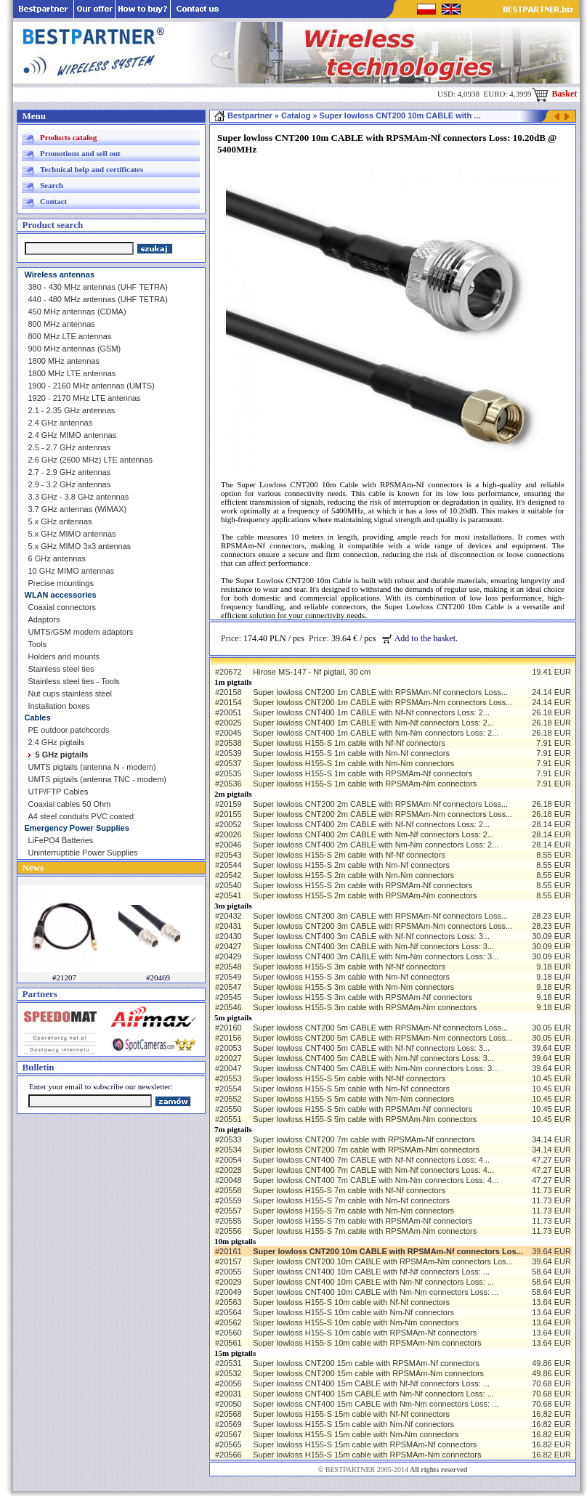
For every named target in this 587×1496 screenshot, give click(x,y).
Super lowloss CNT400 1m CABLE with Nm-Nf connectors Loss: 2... (373, 722)
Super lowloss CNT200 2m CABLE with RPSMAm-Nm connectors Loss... (382, 814)
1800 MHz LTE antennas (72, 373)
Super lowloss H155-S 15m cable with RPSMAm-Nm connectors (367, 1454)
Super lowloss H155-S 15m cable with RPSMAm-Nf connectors (365, 1444)
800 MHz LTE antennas (70, 336)
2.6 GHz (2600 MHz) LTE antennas (90, 459)
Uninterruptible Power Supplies (83, 852)
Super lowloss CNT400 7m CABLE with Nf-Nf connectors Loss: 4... (371, 1159)
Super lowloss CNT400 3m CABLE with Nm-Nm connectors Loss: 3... (375, 956)
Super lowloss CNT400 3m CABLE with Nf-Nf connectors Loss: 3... (371, 936)
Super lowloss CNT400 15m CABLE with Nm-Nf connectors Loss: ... (373, 1393)
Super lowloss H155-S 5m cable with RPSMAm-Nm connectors (365, 1119)
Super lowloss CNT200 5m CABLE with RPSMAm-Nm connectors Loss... (382, 1037)
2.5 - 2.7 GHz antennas (69, 447)
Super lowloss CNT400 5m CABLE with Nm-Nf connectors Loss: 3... (373, 1058)
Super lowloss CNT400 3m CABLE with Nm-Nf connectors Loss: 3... (373, 946)
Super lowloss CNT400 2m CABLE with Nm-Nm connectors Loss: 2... (375, 844)
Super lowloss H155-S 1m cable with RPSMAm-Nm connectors (365, 783)
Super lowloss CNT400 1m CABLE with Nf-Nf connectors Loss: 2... (371, 712)
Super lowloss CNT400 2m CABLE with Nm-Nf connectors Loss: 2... (373, 834)
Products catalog (68, 137)
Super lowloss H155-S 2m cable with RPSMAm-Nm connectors (365, 895)
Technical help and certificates (91, 169)
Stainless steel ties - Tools (74, 681)
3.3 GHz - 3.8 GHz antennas (78, 496)
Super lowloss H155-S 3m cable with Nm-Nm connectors (353, 987)
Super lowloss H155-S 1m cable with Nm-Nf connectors (351, 753)
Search (51, 185)
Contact (53, 201)
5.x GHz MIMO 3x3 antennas (79, 546)
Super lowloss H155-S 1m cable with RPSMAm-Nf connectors (362, 773)
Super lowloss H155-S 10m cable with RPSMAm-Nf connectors (365, 1332)
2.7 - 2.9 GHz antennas (69, 472)
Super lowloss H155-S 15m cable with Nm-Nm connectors (355, 1434)
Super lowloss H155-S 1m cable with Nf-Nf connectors (349, 743)
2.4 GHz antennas (60, 422)
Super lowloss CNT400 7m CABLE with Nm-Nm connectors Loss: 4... (375, 1180)
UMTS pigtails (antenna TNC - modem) (97, 779)
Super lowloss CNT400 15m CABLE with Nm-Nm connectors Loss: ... (375, 1403)
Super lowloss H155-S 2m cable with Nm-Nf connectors (351, 865)
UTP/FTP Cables (58, 791)
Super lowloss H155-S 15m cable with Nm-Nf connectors (353, 1424)
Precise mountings (61, 583)
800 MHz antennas (61, 324)
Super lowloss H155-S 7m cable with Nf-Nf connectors (349, 1190)
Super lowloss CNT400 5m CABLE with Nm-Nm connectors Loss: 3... (375, 1068)
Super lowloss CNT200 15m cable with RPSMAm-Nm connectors (368, 1373)
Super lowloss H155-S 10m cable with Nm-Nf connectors (353, 1312)
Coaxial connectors (62, 607)
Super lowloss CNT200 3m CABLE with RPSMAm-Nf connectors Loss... (380, 915)
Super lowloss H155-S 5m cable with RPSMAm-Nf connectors (362, 1109)
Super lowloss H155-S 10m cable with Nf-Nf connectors (351, 1302)
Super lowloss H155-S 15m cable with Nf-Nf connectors (351, 1414)
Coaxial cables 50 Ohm (69, 804)
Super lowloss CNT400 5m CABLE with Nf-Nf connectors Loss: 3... (371, 1048)
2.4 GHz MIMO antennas (72, 435)
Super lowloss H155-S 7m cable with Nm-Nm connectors (353, 1210)
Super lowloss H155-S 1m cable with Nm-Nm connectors (353, 763)
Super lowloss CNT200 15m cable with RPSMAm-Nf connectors (366, 1363)
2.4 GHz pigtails (56, 742)
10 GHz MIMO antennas (71, 570)
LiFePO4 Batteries (61, 840)
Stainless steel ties (61, 668)
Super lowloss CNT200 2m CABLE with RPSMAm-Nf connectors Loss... (380, 804)
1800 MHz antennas (64, 361)
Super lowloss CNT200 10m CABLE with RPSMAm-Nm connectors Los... (383, 1261)
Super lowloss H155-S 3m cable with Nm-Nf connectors (351, 976)
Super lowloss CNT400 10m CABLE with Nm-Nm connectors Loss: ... (375, 1292)
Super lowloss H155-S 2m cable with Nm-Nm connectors (353, 875)
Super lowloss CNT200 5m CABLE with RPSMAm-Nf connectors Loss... (380, 1027)
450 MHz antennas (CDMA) (77, 311)
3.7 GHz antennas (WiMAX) (77, 509)
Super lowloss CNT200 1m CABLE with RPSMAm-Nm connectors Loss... (382, 702)
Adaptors (44, 619)
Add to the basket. (420, 638)
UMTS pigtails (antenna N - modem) (92, 767)
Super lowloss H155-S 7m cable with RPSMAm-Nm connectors (365, 1231)
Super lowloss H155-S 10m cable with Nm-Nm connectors (355, 1322)
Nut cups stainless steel (70, 693)
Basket (555, 94)
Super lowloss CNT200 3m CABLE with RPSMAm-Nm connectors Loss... (382, 926)
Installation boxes (59, 706)
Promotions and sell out (80, 153)
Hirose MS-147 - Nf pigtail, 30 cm (312, 671)
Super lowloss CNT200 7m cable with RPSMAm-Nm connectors (366, 1149)
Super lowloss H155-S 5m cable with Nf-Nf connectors (349, 1078)
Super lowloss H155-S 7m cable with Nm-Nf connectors (351, 1200)
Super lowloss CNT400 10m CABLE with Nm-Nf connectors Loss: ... (373, 1281)
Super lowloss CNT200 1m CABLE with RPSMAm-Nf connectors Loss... (380, 692)
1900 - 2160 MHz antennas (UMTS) (91, 385)
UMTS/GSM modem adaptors (81, 631)
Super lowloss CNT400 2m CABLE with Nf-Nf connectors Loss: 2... (371, 824)
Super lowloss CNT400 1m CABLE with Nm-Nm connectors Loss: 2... (375, 732)
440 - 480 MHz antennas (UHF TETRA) (98, 299)
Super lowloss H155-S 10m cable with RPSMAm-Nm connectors (367, 1342)
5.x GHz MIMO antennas (72, 533)
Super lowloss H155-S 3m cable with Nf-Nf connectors (349, 966)
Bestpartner (243, 115)
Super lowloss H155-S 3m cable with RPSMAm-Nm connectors (365, 1007)
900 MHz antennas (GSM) (74, 348)
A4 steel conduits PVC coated (81, 816)
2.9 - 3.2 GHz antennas (69, 484)
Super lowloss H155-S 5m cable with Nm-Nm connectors (353, 1098)
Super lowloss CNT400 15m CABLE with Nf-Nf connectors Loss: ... (371, 1383)
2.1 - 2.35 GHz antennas (72, 410)
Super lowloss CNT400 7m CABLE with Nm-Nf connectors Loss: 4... (373, 1170)
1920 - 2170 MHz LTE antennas (84, 398)
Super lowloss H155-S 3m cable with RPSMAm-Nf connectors (362, 997)
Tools (37, 644)
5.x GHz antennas (60, 521)
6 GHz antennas (57, 558)
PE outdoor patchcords (69, 729)
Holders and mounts (64, 656)
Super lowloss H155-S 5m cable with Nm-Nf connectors (351, 1088)
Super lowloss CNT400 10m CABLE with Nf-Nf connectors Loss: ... (371, 1271)
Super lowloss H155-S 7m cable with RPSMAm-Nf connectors (362, 1220)
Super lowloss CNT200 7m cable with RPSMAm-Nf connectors (364, 1139)
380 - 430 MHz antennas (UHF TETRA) (98, 286)
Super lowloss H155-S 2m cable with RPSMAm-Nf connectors (362, 885)
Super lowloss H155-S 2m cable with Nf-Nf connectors (349, 854)
